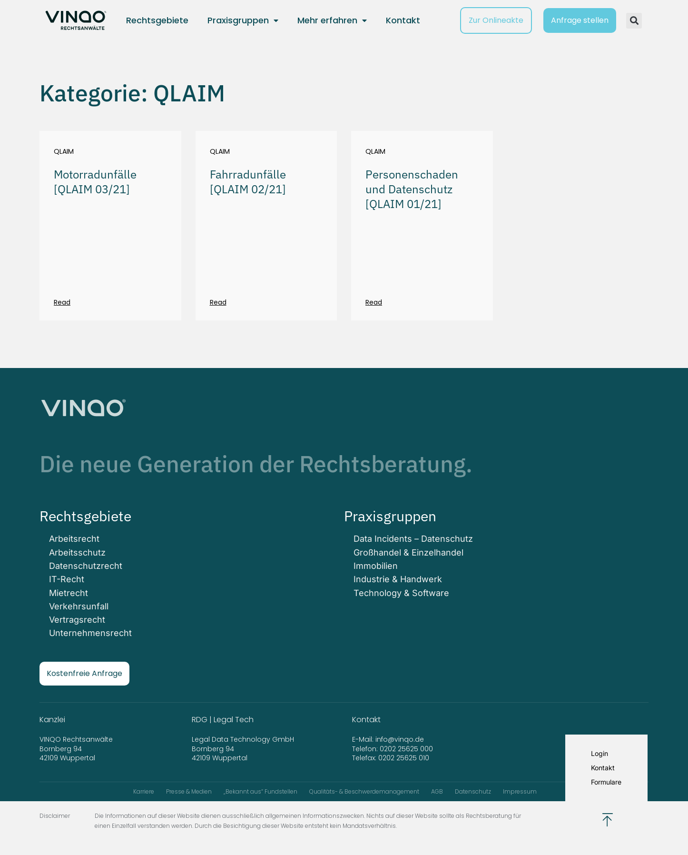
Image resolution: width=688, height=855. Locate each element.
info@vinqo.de (400, 739)
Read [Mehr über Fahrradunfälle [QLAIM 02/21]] (218, 302)
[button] (634, 21)
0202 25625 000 (406, 748)
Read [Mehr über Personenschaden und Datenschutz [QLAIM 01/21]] (373, 302)
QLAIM (64, 152)
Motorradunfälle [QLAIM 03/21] (95, 182)
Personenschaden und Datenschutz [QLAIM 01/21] (411, 189)
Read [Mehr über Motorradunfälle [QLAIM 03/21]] (62, 302)
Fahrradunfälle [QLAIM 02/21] (248, 182)
